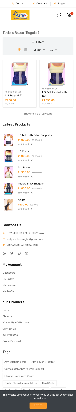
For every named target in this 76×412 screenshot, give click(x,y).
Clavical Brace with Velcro (19, 376)
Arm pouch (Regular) (43, 361)
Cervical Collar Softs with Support (24, 368)
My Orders (8, 279)
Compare (39, 3)
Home (6, 310)
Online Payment (12, 341)
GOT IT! (38, 405)
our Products (10, 334)
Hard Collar (48, 383)
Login (59, 3)
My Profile (8, 291)
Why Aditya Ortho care (16, 322)
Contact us (9, 328)
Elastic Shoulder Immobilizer (20, 383)
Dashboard (9, 272)
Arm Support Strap (15, 361)
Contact (18, 3)
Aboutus (8, 316)
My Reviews (9, 285)
